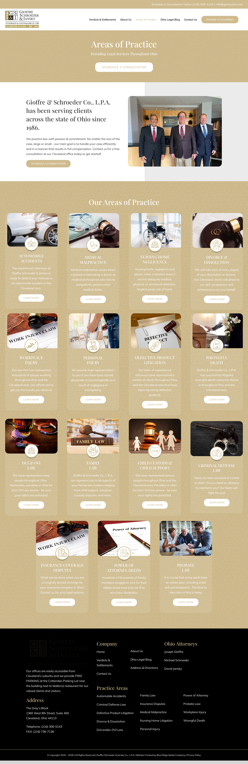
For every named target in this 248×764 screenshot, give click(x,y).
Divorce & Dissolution (111, 721)
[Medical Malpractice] (93, 239)
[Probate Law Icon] (186, 547)
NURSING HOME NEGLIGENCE (155, 259)
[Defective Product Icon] (155, 339)
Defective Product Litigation (115, 713)
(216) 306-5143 (203, 4)
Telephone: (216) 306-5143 (44, 726)
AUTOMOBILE (31, 255)
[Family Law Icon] (93, 444)
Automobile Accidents (111, 696)
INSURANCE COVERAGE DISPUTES (62, 567)
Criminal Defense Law (111, 704)
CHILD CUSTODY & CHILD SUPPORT (155, 465)
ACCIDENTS (31, 260)
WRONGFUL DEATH (217, 360)
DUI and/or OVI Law (110, 730)
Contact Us (104, 673)
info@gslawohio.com (229, 4)
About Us (136, 651)
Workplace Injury (194, 712)
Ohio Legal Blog (141, 659)
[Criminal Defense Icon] (216, 447)
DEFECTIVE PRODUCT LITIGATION (155, 360)
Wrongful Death (194, 720)
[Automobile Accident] (31, 237)
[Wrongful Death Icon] (216, 339)
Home (101, 652)
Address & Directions (144, 668)
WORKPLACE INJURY (31, 360)
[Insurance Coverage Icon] (62, 547)
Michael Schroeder (176, 660)
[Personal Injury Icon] (93, 339)
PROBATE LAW (185, 567)
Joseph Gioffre (173, 652)
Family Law (148, 695)
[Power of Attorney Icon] (124, 547)
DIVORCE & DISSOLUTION (216, 260)
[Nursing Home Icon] (155, 238)
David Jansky (173, 668)
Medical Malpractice (153, 712)
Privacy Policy (194, 755)
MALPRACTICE (93, 262)
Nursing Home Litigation (156, 720)
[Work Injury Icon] (31, 339)
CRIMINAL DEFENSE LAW (216, 468)
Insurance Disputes (152, 704)
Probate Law (192, 704)
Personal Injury (150, 729)
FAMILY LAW (93, 465)
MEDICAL (93, 257)
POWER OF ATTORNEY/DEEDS (124, 568)
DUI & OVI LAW (31, 465)
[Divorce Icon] (216, 239)
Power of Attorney (195, 695)
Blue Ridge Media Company (171, 755)
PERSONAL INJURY (93, 360)
